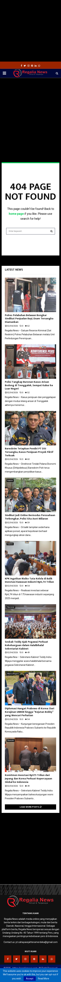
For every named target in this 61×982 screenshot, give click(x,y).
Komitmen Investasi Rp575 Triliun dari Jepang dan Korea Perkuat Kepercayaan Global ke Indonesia (28, 778)
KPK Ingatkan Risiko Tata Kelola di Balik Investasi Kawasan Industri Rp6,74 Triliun (29, 580)
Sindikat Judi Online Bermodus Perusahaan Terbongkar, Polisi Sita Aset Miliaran (30, 517)
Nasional (10, 607)
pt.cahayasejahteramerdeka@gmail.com (37, 942)
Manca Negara (13, 674)
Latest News (14, 269)
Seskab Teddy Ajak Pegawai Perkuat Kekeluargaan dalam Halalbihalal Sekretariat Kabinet (26, 645)
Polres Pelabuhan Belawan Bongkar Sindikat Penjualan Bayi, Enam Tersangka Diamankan (29, 318)
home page (16, 213)
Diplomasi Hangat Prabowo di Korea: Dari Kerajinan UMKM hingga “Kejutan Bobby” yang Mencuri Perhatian (29, 712)
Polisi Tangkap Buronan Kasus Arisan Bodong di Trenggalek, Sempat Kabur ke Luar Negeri (29, 385)
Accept (29, 978)
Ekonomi (10, 740)
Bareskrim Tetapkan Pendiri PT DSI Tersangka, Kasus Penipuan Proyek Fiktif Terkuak (29, 452)
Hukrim (10, 280)
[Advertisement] (30, 31)
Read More (43, 978)
